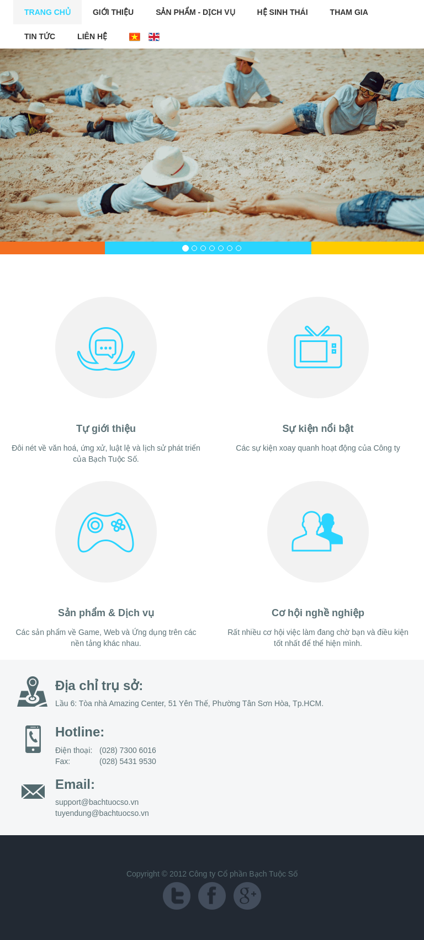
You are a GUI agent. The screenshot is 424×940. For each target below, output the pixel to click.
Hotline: (79, 731)
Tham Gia (349, 12)
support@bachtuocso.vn (97, 802)
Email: (75, 784)
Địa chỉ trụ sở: (99, 685)
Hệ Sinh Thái (282, 12)
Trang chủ (47, 12)
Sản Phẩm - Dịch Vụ (195, 12)
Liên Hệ (92, 36)
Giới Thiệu (113, 12)
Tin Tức (39, 36)
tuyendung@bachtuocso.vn (102, 813)
